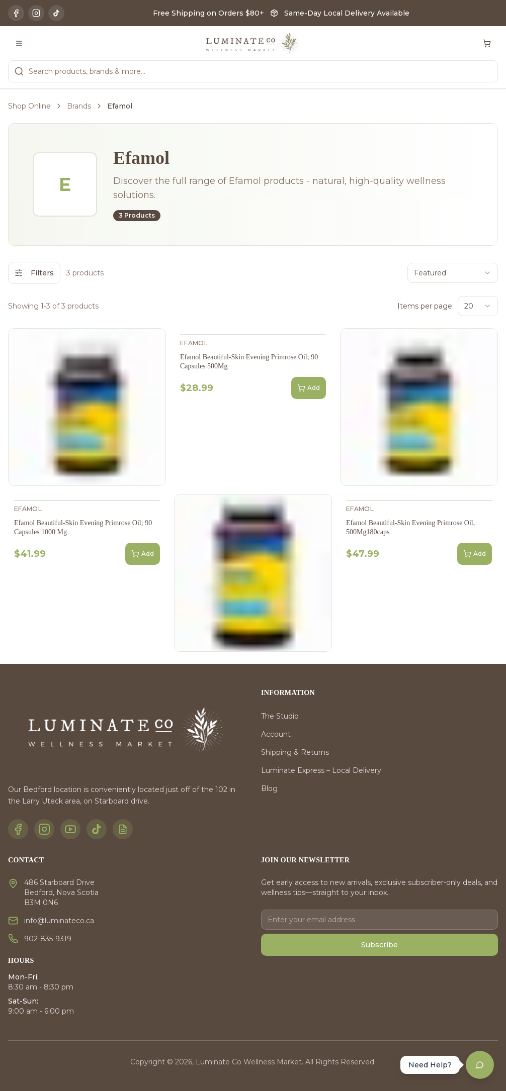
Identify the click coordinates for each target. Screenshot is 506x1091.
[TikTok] (56, 13)
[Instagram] (36, 13)
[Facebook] (16, 13)
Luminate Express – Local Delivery (321, 770)
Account (276, 734)
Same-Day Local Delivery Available (346, 13)
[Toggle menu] (19, 43)
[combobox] (452, 273)
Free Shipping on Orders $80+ (208, 13)
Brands (79, 106)
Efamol (194, 343)
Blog (269, 788)
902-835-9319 (47, 938)
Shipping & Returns (295, 752)
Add (308, 388)
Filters (34, 272)
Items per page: (425, 306)
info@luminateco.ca (59, 920)
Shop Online (29, 106)
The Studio (280, 716)
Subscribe (379, 944)
